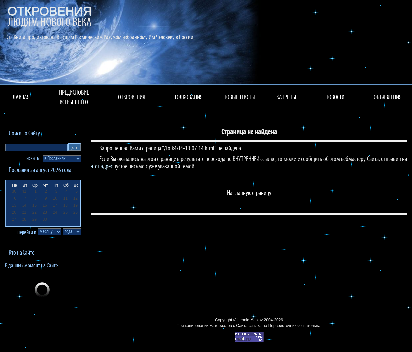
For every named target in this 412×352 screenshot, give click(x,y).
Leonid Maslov (250, 320)
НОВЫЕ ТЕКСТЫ (239, 97)
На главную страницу (249, 193)
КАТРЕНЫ (286, 97)
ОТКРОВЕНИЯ (131, 97)
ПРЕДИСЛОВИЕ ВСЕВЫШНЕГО (74, 98)
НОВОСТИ (334, 97)
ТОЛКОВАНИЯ (188, 97)
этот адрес (102, 166)
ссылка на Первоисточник (272, 325)
